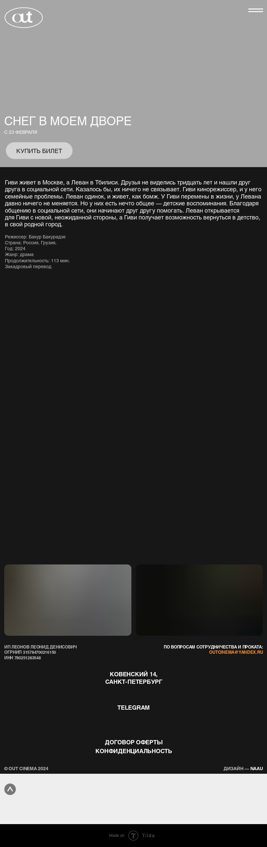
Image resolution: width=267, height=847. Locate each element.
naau (243, 768)
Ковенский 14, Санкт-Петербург (133, 677)
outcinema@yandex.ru (236, 652)
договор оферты (133, 742)
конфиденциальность (133, 750)
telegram (133, 707)
